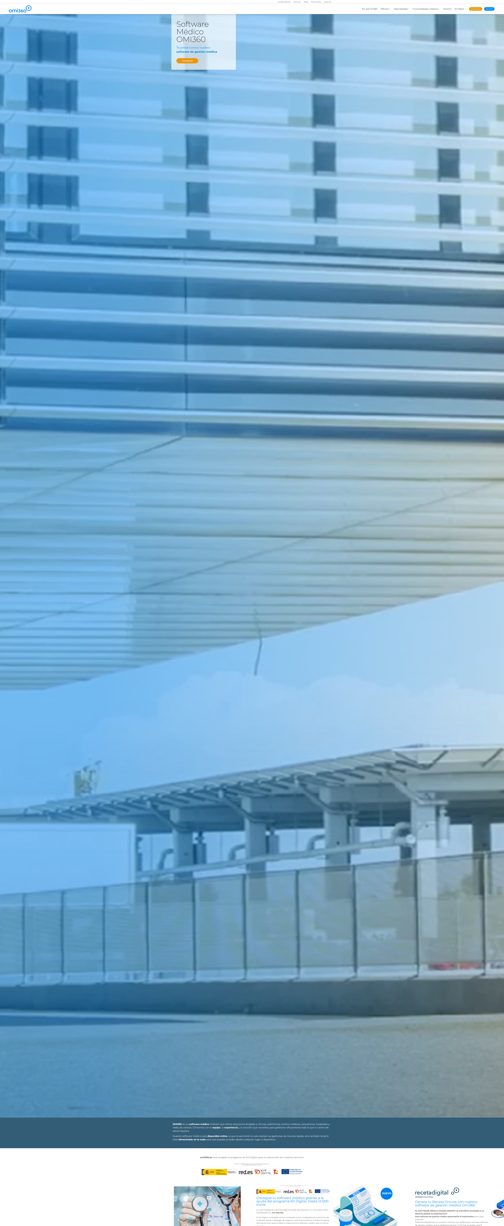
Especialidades (402, 9)
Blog (306, 2)
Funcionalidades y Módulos (426, 9)
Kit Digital (460, 9)
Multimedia (316, 2)
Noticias (297, 2)
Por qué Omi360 (369, 9)
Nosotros (447, 9)
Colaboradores (284, 2)
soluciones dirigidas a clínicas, (250, 1124)
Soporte (327, 2)
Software (386, 9)
